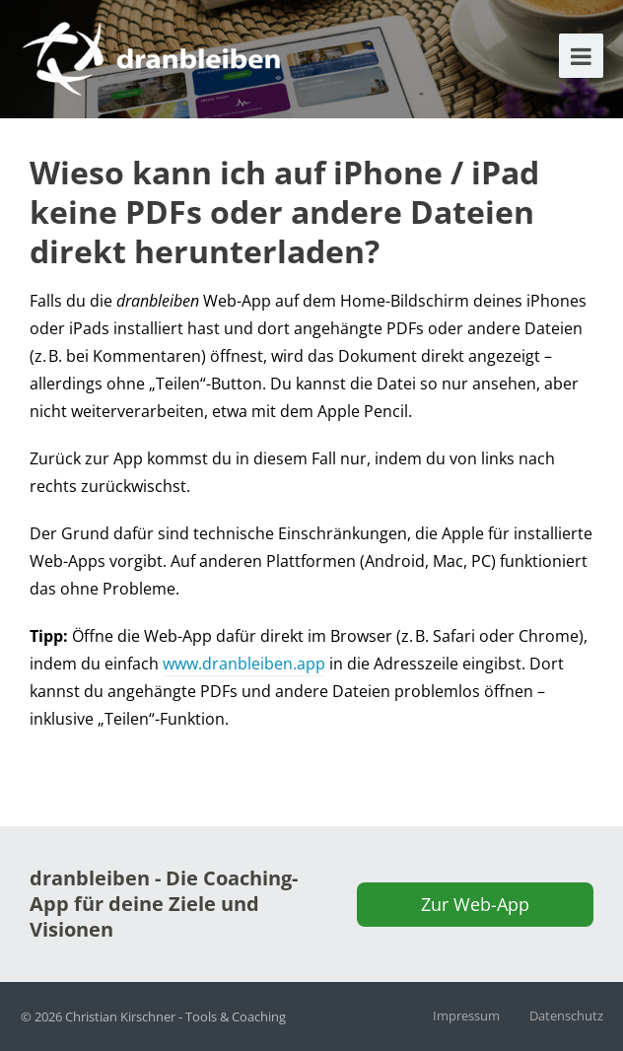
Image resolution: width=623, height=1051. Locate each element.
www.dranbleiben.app (244, 663)
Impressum (466, 1015)
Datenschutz (566, 1015)
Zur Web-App (475, 904)
